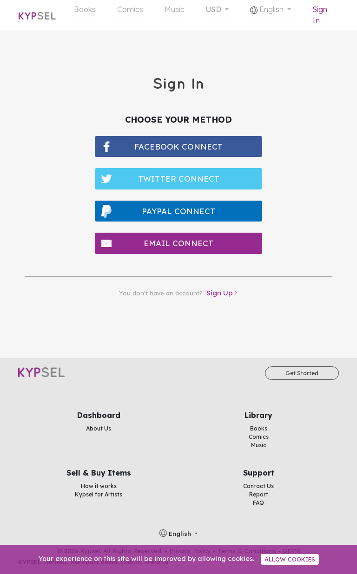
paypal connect (178, 211)
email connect (178, 243)
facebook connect (178, 146)
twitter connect (178, 178)
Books (85, 9)
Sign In (319, 15)
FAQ (258, 502)
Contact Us (258, 486)
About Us (98, 428)
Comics (130, 9)
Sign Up (219, 292)
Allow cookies (289, 559)
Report (258, 494)
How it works (99, 486)
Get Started (301, 373)
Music (175, 9)
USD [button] (214, 9)
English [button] (267, 9)
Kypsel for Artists (98, 494)
